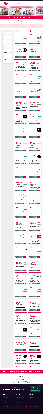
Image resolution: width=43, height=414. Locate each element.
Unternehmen (25, 3)
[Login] (39, 2)
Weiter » (39, 366)
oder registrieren (37, 4)
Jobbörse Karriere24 (18, 3)
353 (36, 366)
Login (36, 2)
